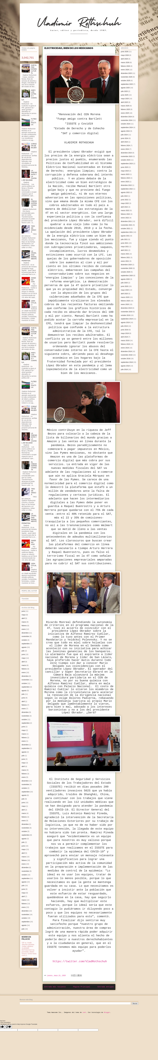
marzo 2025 (125, 106)
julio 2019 (124, 326)
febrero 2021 (125, 257)
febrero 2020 (125, 301)
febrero (24, 625)
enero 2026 (125, 70)
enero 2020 (125, 304)
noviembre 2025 (126, 77)
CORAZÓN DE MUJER (34, 146)
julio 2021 (124, 239)
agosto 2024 (125, 131)
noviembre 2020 (126, 268)
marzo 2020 (125, 297)
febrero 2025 (125, 109)
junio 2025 (124, 95)
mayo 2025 (125, 98)
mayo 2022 (125, 203)
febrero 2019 (125, 344)
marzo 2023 (125, 174)
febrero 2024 (125, 145)
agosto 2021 (125, 236)
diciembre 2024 (126, 117)
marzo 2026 (125, 62)
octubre (24, 640)
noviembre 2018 (126, 355)
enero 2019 (125, 348)
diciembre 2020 (126, 265)
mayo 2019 (125, 333)
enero (24, 629)
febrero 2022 (125, 214)
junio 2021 (124, 243)
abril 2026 (124, 59)
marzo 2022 (125, 210)
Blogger (107, 1012)
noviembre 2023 (126, 156)
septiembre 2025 (127, 84)
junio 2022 (124, 200)
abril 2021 (124, 250)
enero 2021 (125, 261)
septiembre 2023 (127, 163)
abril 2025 (124, 102)
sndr (84, 1012)
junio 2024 (124, 138)
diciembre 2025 (126, 73)
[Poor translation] (8, 1027)
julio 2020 (124, 283)
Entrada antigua (106, 987)
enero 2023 (125, 182)
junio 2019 (124, 330)
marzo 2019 (125, 340)
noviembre (25, 636)
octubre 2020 (125, 272)
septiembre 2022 (127, 189)
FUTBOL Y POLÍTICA (33, 122)
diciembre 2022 (126, 185)
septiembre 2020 (127, 275)
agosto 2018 (125, 366)
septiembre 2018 (127, 362)
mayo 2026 (125, 55)
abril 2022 (124, 207)
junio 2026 (124, 51)
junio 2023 (124, 167)
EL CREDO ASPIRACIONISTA (34, 203)
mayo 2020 (125, 290)
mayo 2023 (125, 171)
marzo (24, 622)
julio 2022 (124, 196)
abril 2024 (124, 142)
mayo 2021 (125, 246)
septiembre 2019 (127, 319)
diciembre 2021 (126, 221)
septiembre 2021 (127, 232)
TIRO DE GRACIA (33, 229)
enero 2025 (125, 113)
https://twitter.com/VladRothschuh (80, 961)
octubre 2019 (125, 315)
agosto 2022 (125, 192)
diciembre (25, 633)
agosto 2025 (125, 88)
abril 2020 (124, 294)
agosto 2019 (125, 322)
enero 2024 (125, 149)
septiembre (26, 644)
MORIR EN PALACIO (26, 938)
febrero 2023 (125, 178)
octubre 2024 (125, 124)
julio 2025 (124, 91)
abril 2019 (124, 337)
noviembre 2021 (126, 225)
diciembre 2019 (126, 308)
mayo (24, 615)
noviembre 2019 (126, 312)
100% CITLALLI (33, 303)
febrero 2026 (125, 66)
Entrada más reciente (55, 987)
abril (23, 618)
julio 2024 (124, 135)
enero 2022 (125, 218)
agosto (24, 647)
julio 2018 (124, 369)
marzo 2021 (125, 254)
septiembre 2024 (127, 127)
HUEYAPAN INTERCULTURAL (34, 69)
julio (23, 651)
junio (23, 611)
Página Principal (81, 987)
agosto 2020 (125, 279)
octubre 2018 (125, 358)
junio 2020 (124, 286)
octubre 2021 (125, 228)
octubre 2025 (125, 80)
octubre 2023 (125, 160)
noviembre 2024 (126, 120)
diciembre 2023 (126, 153)
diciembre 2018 (126, 351)
